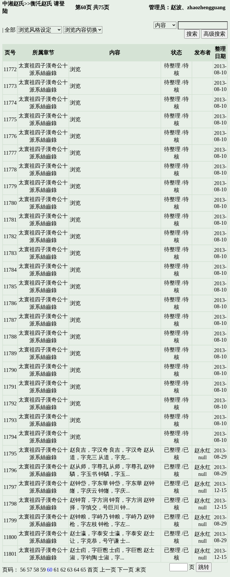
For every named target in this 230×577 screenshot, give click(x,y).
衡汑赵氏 (41, 4)
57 (29, 570)
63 (70, 570)
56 (23, 570)
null (202, 457)
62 (63, 570)
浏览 (75, 69)
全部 (10, 30)
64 (76, 570)
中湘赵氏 (13, 4)
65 (83, 570)
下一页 (125, 570)
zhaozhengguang (206, 7)
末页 (140, 570)
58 (36, 570)
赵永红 (202, 450)
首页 (92, 570)
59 (43, 570)
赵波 (176, 7)
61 (56, 570)
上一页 (108, 570)
